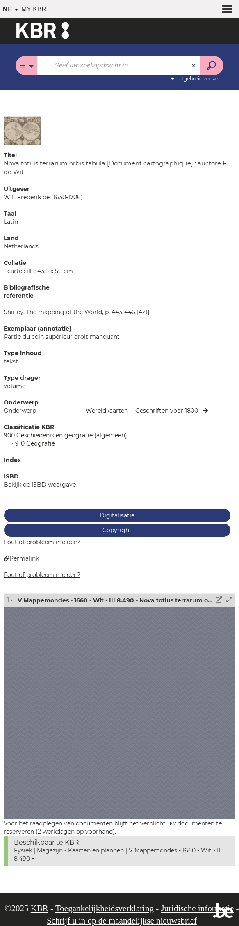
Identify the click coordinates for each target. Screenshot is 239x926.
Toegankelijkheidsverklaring (104, 908)
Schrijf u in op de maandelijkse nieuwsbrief (122, 921)
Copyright (117, 530)
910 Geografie (35, 443)
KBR (39, 908)
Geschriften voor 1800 (166, 410)
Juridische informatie (197, 908)
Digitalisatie (117, 515)
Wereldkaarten (108, 410)
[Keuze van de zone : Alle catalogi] (26, 65)
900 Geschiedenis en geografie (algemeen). (66, 435)
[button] (22, 130)
